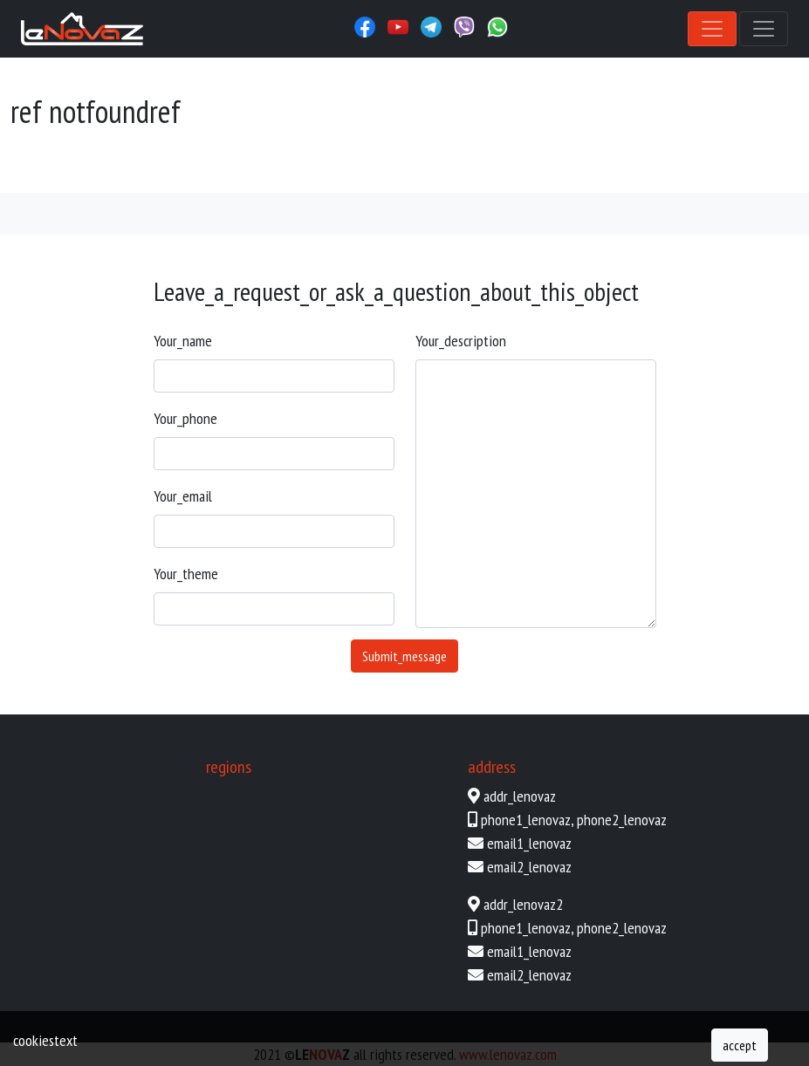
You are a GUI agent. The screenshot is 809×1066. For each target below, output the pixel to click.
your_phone (185, 418)
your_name (183, 341)
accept (740, 1045)
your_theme (186, 574)
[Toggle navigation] (712, 28)
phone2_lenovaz (622, 820)
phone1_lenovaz (526, 820)
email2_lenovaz (529, 867)
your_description (460, 341)
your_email (183, 496)
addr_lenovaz (519, 796)
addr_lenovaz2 (523, 904)
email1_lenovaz (529, 843)
